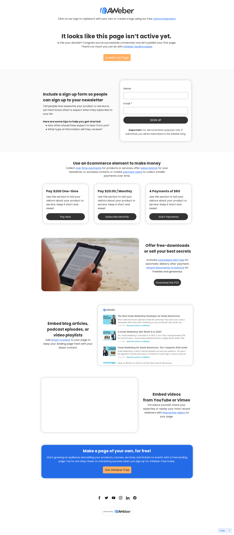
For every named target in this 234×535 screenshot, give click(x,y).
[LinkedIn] (127, 497)
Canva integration (164, 19)
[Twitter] (106, 497)
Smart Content (60, 340)
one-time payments (88, 168)
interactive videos (173, 412)
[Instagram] (120, 497)
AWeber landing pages (137, 46)
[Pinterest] (134, 497)
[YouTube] (113, 497)
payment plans (132, 172)
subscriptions (149, 168)
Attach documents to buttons (165, 268)
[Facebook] (99, 497)
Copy (222, 530)
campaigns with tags (171, 260)
